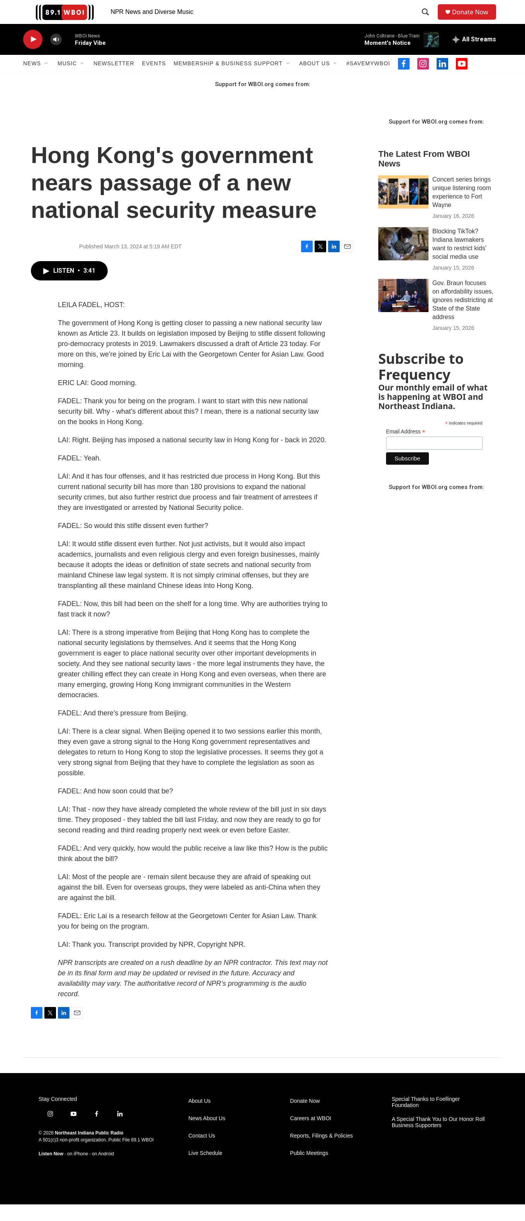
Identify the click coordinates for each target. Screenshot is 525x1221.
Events (154, 80)
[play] (33, 56)
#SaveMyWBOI (368, 80)
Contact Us (201, 1152)
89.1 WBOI (142, 1156)
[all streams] (474, 56)
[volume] (56, 56)
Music (67, 80)
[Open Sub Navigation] (47, 80)
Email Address (405, 448)
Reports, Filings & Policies (321, 1152)
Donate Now (474, 20)
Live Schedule (205, 1170)
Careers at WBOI (310, 1135)
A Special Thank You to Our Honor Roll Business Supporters (438, 1139)
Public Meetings (309, 1170)
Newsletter (113, 80)
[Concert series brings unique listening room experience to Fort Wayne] (403, 208)
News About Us (206, 1135)
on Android (103, 1170)
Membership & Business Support (228, 80)
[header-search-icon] (427, 20)
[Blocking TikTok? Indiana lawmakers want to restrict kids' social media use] (403, 260)
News (32, 80)
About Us (314, 80)
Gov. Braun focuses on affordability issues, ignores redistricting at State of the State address (462, 316)
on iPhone (77, 1170)
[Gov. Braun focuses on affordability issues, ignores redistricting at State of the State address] (403, 312)
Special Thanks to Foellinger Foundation (426, 1119)
